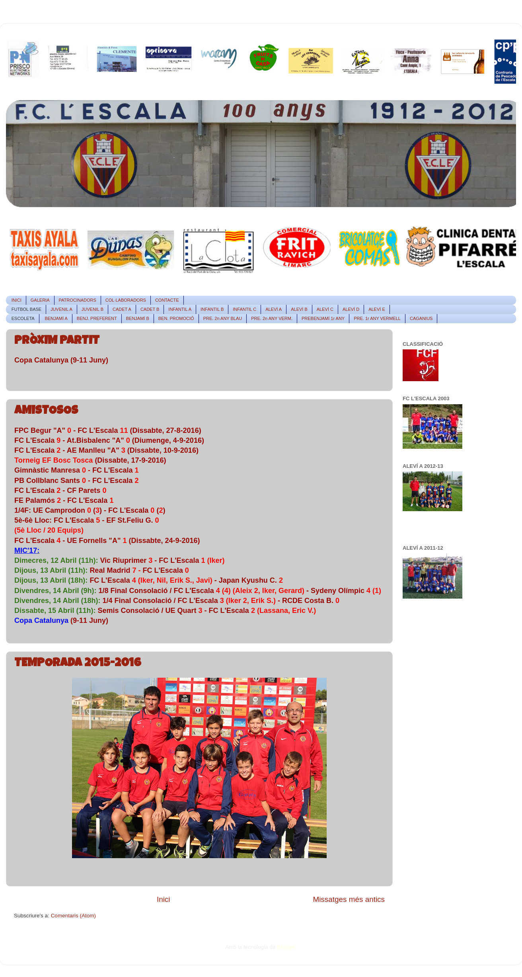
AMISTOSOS (46, 411)
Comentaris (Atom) (73, 916)
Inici (163, 899)
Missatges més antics (349, 899)
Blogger (286, 947)
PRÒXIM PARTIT (56, 341)
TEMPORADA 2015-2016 (77, 664)
